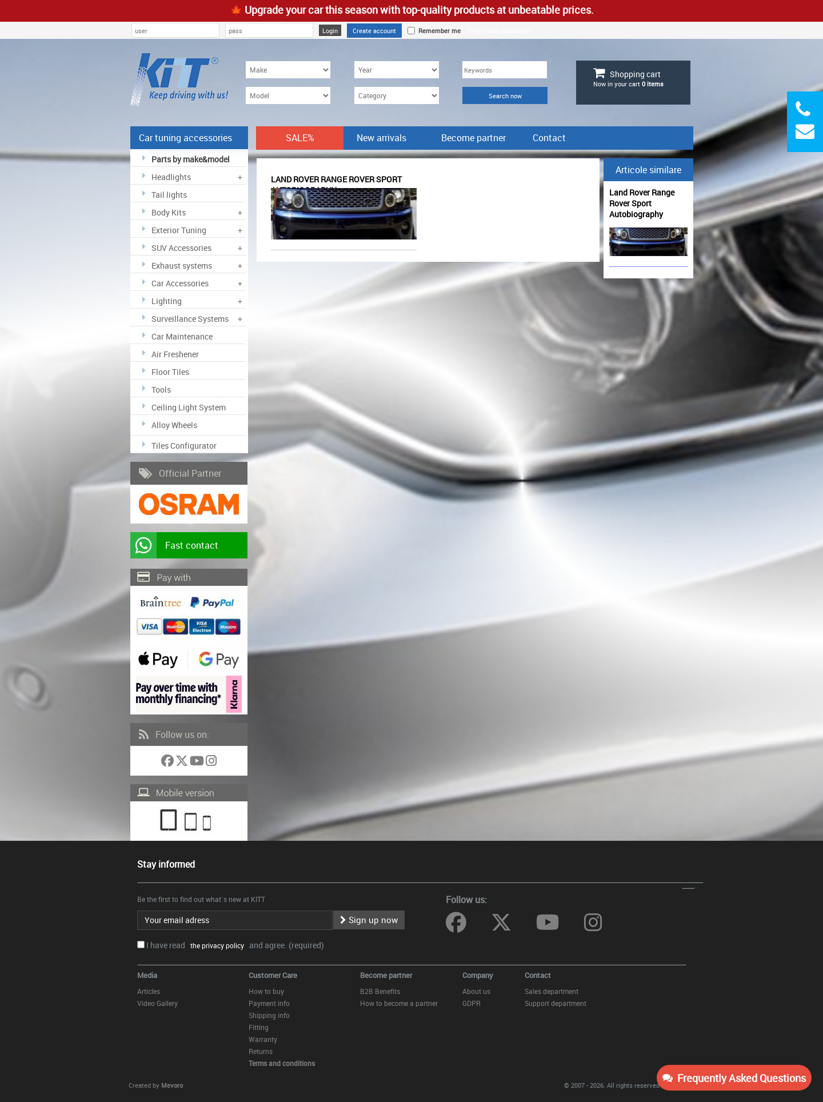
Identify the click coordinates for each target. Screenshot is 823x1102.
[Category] (396, 95)
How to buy (266, 991)
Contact (549, 137)
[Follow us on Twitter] (182, 762)
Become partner (473, 137)
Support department (555, 1003)
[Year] (396, 69)
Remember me (438, 30)
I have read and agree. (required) (235, 945)
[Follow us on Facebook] (168, 762)
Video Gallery (157, 1003)
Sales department (551, 991)
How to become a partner (399, 1003)
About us (476, 991)
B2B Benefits (380, 991)
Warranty (263, 1039)
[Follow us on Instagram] (211, 762)
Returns (261, 1051)
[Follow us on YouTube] (198, 762)
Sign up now (369, 919)
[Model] (288, 95)
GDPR (471, 1003)
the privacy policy (215, 945)
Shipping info (269, 1015)
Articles (148, 991)
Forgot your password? (498, 30)
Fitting (259, 1027)
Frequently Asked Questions (734, 1078)
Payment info (269, 1003)
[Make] (288, 69)
